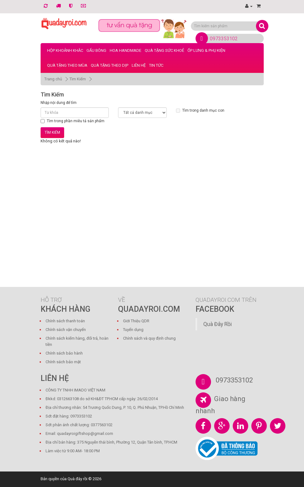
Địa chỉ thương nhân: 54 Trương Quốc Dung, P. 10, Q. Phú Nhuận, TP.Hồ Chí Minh (115, 407)
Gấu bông (96, 50)
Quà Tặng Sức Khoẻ (164, 50)
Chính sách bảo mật (63, 362)
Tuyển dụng (133, 329)
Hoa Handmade (125, 50)
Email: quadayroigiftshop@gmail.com (79, 433)
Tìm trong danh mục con (200, 110)
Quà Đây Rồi (217, 324)
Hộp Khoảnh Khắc (65, 50)
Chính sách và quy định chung (149, 338)
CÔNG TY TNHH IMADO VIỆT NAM (75, 390)
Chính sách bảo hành (64, 353)
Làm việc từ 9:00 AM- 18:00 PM (73, 451)
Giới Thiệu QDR (136, 321)
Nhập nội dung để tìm (59, 103)
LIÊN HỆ (139, 65)
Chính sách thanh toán (65, 321)
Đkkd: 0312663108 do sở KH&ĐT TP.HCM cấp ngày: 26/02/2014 (102, 398)
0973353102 (224, 39)
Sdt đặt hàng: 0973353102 (69, 416)
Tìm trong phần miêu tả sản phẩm (72, 121)
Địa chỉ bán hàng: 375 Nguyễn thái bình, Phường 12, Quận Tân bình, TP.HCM (111, 442)
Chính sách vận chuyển (66, 329)
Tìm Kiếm (77, 79)
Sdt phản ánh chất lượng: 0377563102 (79, 424)
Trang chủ (53, 79)
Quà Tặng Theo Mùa (67, 65)
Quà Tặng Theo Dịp (109, 65)
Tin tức (156, 65)
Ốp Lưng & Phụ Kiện (206, 50)
